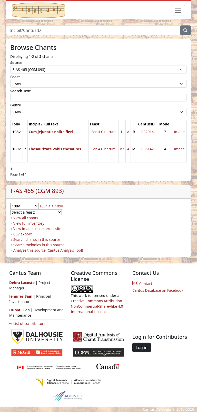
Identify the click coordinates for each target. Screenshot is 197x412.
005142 (147, 149)
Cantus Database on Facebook (157, 290)
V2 (122, 149)
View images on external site (37, 228)
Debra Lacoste (22, 282)
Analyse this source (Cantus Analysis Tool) (48, 250)
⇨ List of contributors (27, 323)
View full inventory (28, 223)
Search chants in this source (36, 239)
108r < (45, 206)
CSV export (22, 234)
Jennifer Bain (21, 296)
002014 (147, 131)
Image (179, 131)
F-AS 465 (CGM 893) (37, 191)
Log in (141, 347)
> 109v (57, 206)
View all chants (25, 217)
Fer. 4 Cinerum (103, 131)
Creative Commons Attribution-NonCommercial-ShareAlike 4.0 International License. (97, 306)
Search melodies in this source (38, 244)
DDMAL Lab (19, 309)
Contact (142, 283)
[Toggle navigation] (178, 10)
